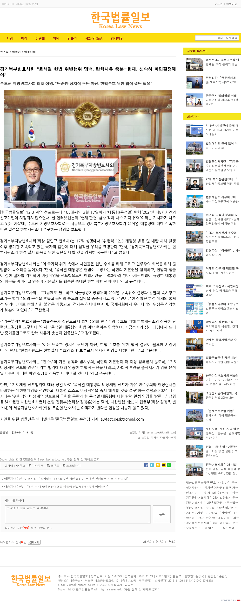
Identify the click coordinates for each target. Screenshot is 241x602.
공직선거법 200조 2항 (220, 397)
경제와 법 (117, 38)
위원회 (40, 38)
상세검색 (231, 38)
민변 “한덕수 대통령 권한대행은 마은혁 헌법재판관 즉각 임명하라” (64, 486)
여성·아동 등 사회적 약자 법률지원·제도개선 (222, 381)
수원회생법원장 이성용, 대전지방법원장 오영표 (221, 167)
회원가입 (232, 4)
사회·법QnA (93, 38)
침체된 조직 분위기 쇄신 (222, 64)
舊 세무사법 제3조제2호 (221, 82)
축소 (22, 465)
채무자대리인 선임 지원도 (223, 362)
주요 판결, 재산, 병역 (220, 272)
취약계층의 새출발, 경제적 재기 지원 (222, 328)
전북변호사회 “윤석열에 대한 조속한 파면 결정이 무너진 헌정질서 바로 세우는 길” (74, 478)
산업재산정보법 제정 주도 (223, 183)
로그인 (218, 4)
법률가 (72, 38)
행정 (24, 38)
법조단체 (30, 52)
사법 (10, 38)
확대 (10, 465)
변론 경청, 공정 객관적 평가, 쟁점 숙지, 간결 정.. (223, 471)
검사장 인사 (213, 255)
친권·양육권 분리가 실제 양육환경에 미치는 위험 (223, 221)
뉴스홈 (4, 52)
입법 (56, 38)
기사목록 (37, 465)
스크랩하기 (73, 465)
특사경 (210, 344)
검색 (220, 38)
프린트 (55, 465)
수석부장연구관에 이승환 (222, 201)
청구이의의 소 (215, 148)
